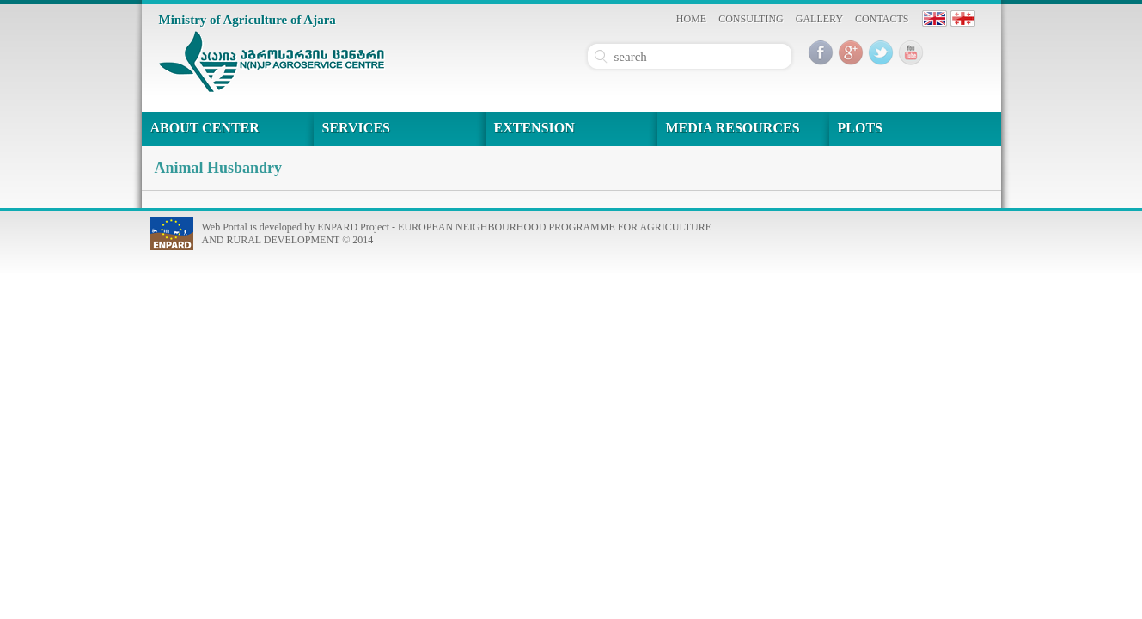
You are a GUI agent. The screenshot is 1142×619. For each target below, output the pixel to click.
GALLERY (819, 19)
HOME (691, 19)
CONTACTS (881, 19)
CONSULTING (751, 19)
